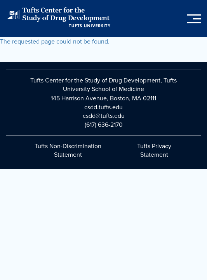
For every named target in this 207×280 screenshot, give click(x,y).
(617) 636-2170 (104, 125)
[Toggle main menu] (194, 19)
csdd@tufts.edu (104, 116)
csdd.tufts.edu (103, 107)
